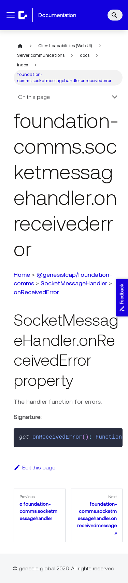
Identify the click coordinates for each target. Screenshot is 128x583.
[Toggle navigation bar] (10, 15)
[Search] (115, 15)
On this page (34, 97)
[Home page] (20, 46)
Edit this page (34, 467)
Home (22, 274)
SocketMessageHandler (74, 283)
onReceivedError (36, 292)
